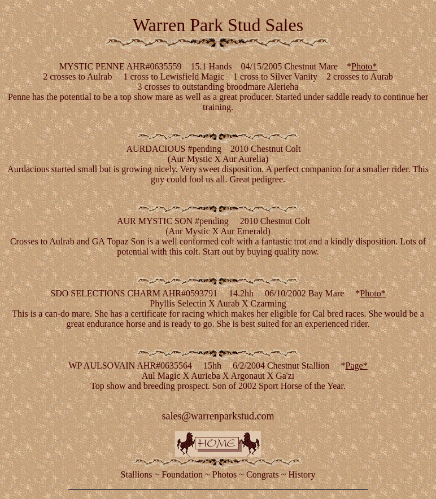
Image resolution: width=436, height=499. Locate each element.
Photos (224, 474)
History (301, 474)
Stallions (136, 474)
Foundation (182, 474)
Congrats (262, 474)
